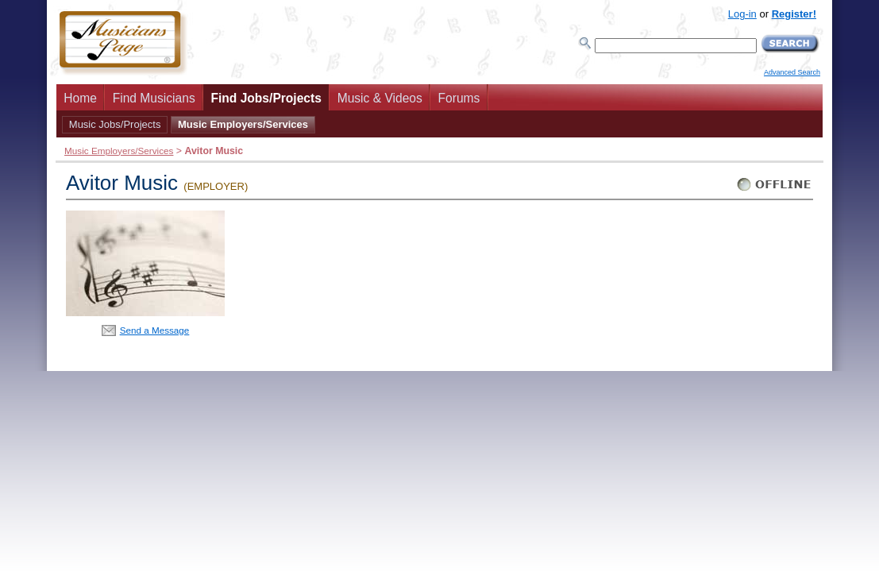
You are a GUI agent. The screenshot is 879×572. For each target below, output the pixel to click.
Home (80, 98)
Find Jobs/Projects (266, 98)
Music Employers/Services (243, 124)
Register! (794, 14)
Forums (459, 98)
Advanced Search (792, 72)
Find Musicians (154, 98)
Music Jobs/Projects (115, 124)
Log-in (742, 14)
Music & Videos (379, 98)
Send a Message (155, 330)
